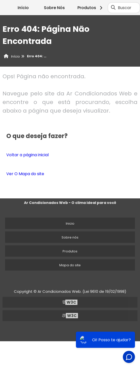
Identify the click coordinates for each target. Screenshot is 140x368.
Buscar (124, 8)
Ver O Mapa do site (25, 174)
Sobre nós (70, 237)
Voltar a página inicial (27, 155)
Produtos (90, 8)
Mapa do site (70, 265)
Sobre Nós (54, 8)
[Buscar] (113, 8)
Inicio (70, 223)
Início (23, 8)
